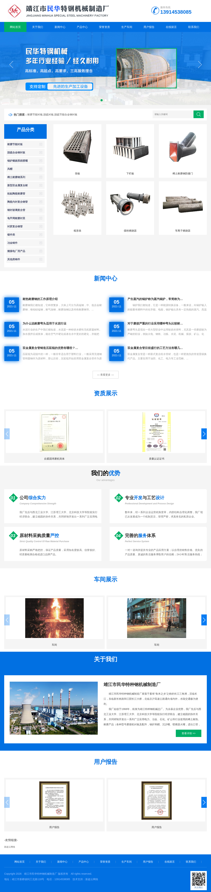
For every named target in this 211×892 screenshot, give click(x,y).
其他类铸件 (13, 259)
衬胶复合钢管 (15, 226)
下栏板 (130, 173)
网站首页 (15, 26)
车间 (36, 644)
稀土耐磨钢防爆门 (183, 173)
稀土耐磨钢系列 (16, 177)
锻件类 (11, 234)
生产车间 (126, 26)
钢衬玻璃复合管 (16, 210)
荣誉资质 (104, 26)
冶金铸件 (12, 242)
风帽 (9, 168)
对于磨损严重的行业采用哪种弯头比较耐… (155, 323)
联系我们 (193, 26)
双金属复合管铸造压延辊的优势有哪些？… (50, 347)
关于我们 (37, 26)
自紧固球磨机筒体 (36, 458)
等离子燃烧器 (182, 230)
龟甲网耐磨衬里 (16, 218)
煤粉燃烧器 (130, 230)
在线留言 (171, 26)
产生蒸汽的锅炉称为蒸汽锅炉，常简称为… (155, 299)
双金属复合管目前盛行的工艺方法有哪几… (155, 347)
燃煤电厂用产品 (16, 251)
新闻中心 (60, 26)
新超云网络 (9, 847)
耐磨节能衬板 (15, 144)
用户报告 (149, 26)
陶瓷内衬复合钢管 (17, 201)
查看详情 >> (188, 733)
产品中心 (82, 26)
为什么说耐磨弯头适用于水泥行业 (44, 323)
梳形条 (77, 230)
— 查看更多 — (105, 374)
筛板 (77, 173)
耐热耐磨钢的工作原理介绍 (40, 299)
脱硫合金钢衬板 (16, 152)
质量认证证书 (105, 458)
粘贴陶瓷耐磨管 (16, 193)
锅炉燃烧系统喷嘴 (17, 160)
